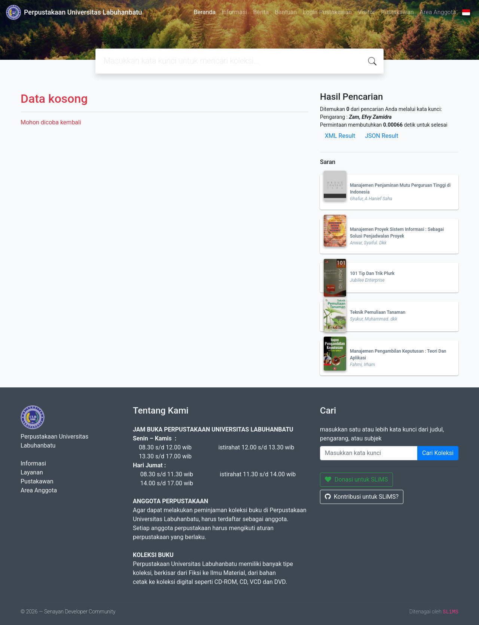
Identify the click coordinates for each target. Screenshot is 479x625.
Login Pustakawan (327, 12)
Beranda (204, 12)
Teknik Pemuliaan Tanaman (377, 312)
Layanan (32, 472)
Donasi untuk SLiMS (356, 479)
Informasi (234, 12)
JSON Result (381, 135)
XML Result (340, 135)
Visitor (366, 12)
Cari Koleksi (438, 453)
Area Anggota (438, 12)
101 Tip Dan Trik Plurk (372, 273)
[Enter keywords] (369, 453)
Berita (261, 12)
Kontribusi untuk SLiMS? (362, 496)
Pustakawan (397, 12)
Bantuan (286, 12)
